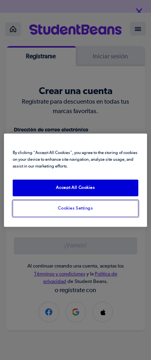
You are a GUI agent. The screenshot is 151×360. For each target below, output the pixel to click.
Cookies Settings (75, 208)
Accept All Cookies (75, 187)
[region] (75, 180)
